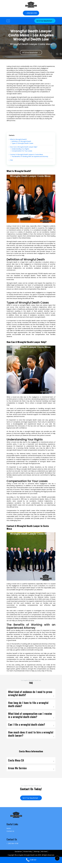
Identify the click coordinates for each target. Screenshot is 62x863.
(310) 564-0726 (31, 13)
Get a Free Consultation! (44, 21)
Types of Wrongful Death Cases (21, 144)
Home (9, 829)
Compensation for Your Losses (21, 151)
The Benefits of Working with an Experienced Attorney (29, 157)
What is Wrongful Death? (18, 140)
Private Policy (27, 852)
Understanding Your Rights (19, 149)
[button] (57, 858)
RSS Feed (44, 852)
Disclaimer (18, 852)
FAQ (11, 161)
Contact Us (10, 832)
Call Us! (31, 860)
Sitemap (37, 852)
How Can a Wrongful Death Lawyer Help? (23, 147)
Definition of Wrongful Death (20, 142)
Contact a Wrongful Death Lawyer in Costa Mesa (26, 155)
